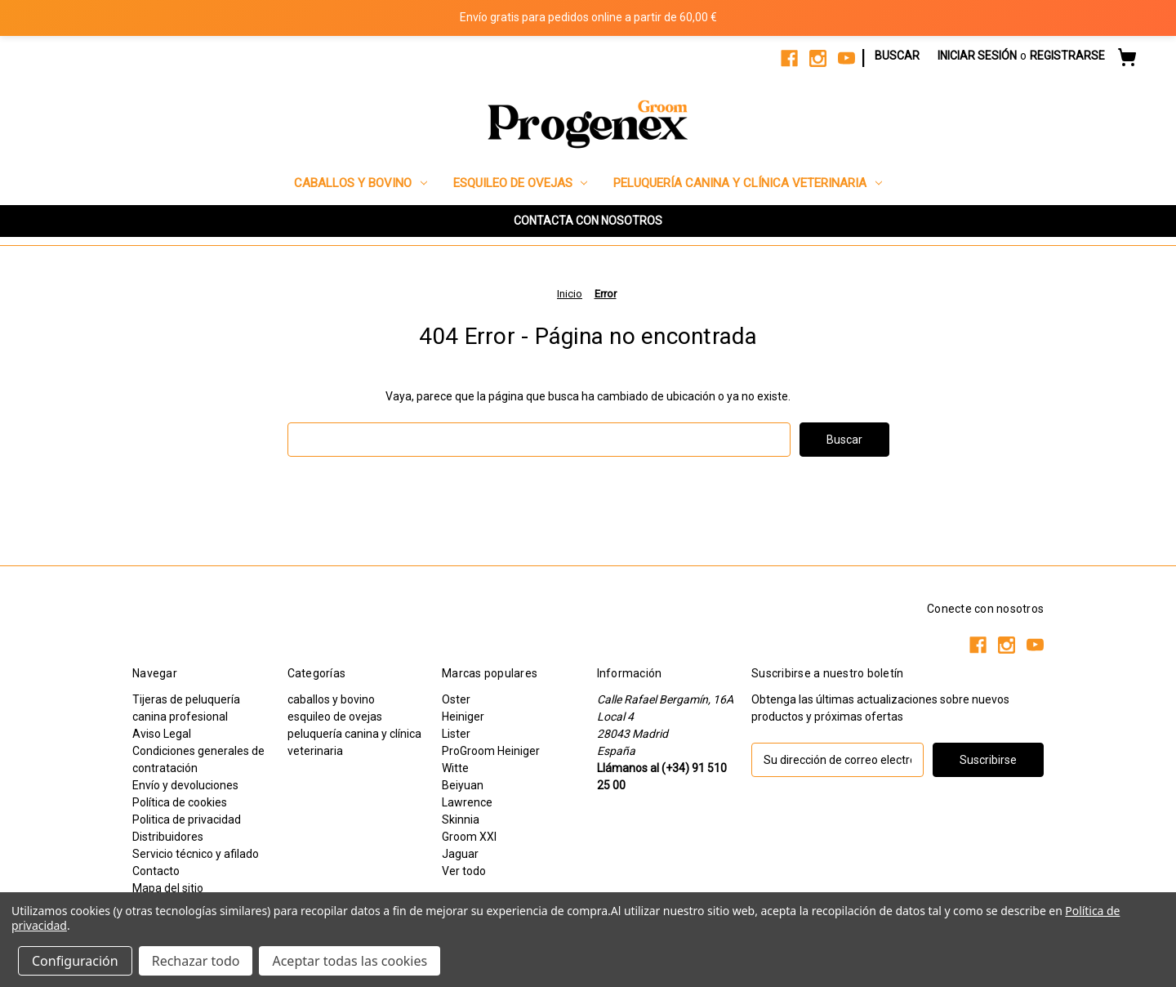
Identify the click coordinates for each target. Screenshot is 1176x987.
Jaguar (460, 853)
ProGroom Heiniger (491, 750)
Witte (455, 768)
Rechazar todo (196, 961)
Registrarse (1067, 55)
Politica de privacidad (186, 819)
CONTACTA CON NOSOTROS (588, 220)
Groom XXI (469, 836)
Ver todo (464, 871)
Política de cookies (179, 802)
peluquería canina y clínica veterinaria (747, 183)
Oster (456, 699)
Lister (456, 733)
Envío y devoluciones (185, 785)
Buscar (897, 55)
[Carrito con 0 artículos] (1127, 59)
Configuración (75, 961)
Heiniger (463, 716)
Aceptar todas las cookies (349, 961)
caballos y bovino (360, 183)
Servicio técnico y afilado (195, 853)
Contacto (156, 871)
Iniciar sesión (977, 55)
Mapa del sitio (167, 888)
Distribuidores (167, 836)
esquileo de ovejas (520, 183)
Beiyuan (462, 785)
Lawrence (467, 802)
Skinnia (460, 819)
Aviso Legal (161, 733)
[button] (588, 221)
